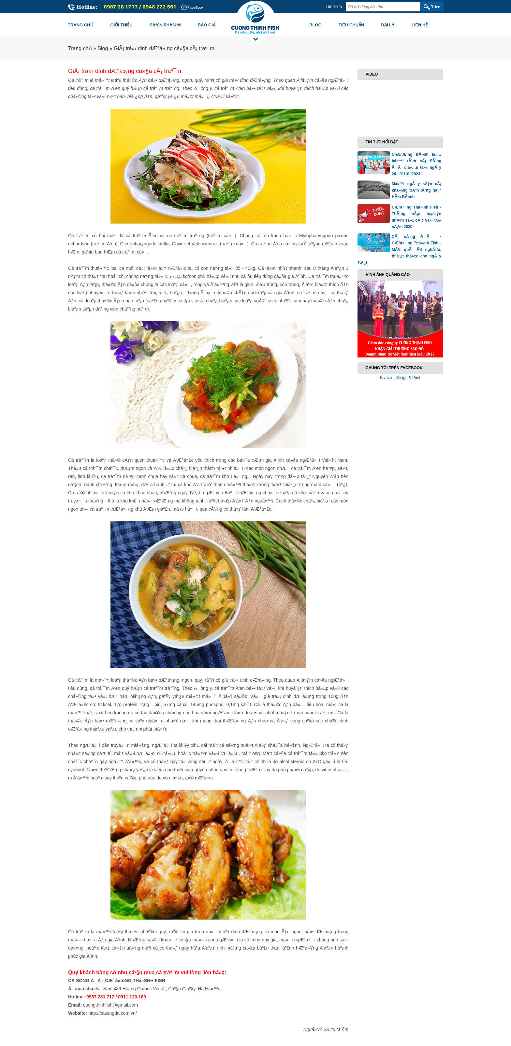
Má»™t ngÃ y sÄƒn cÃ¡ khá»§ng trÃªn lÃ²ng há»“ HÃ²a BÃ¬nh (416, 190)
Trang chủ (81, 24)
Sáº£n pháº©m (165, 24)
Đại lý (388, 24)
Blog (315, 24)
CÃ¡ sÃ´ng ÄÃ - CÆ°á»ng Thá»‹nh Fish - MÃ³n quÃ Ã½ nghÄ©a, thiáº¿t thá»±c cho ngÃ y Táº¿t (399, 249)
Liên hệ (420, 24)
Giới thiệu (121, 24)
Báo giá (207, 24)
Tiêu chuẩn (351, 24)
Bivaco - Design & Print (400, 377)
